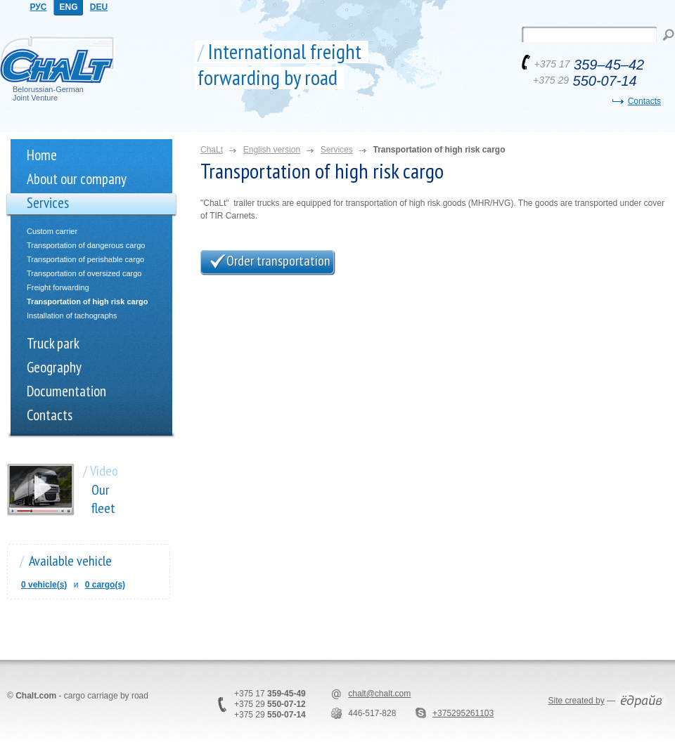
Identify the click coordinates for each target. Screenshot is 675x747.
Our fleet (103, 499)
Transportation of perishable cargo (85, 259)
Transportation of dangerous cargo (86, 245)
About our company (77, 178)
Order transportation (278, 261)
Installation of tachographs (72, 315)
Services (48, 202)
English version (271, 150)
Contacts (644, 101)
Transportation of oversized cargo (84, 273)
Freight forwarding (58, 287)
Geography (54, 367)
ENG (68, 7)
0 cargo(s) (105, 585)
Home (42, 154)
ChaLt (211, 150)
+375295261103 (463, 713)
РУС (38, 7)
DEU (99, 7)
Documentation (66, 391)
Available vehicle (70, 561)
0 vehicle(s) (44, 585)
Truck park (53, 343)
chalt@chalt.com (379, 694)
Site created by (576, 701)
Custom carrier (52, 231)
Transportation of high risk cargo (87, 301)
